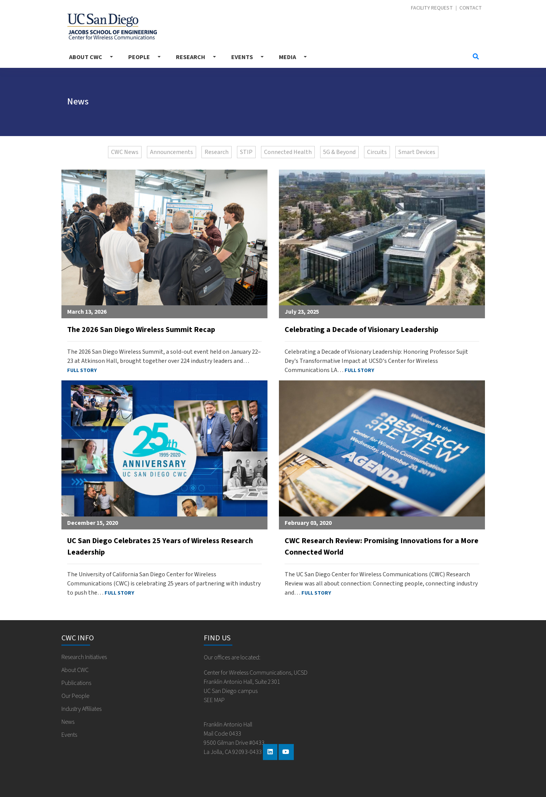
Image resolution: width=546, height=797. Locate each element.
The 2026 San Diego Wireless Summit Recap (141, 329)
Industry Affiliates (81, 709)
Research (190, 57)
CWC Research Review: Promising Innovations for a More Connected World (381, 547)
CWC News (125, 152)
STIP (246, 152)
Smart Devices (416, 152)
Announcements (171, 152)
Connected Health (288, 152)
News (67, 722)
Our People (75, 696)
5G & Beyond (339, 152)
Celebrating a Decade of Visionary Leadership (361, 329)
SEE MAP (214, 700)
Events (242, 57)
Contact (470, 8)
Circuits (377, 152)
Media (287, 57)
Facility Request (432, 8)
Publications (76, 683)
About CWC (85, 57)
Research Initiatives (84, 657)
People (139, 57)
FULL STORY (82, 370)
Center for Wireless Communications (112, 26)
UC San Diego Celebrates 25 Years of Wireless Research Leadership (160, 547)
